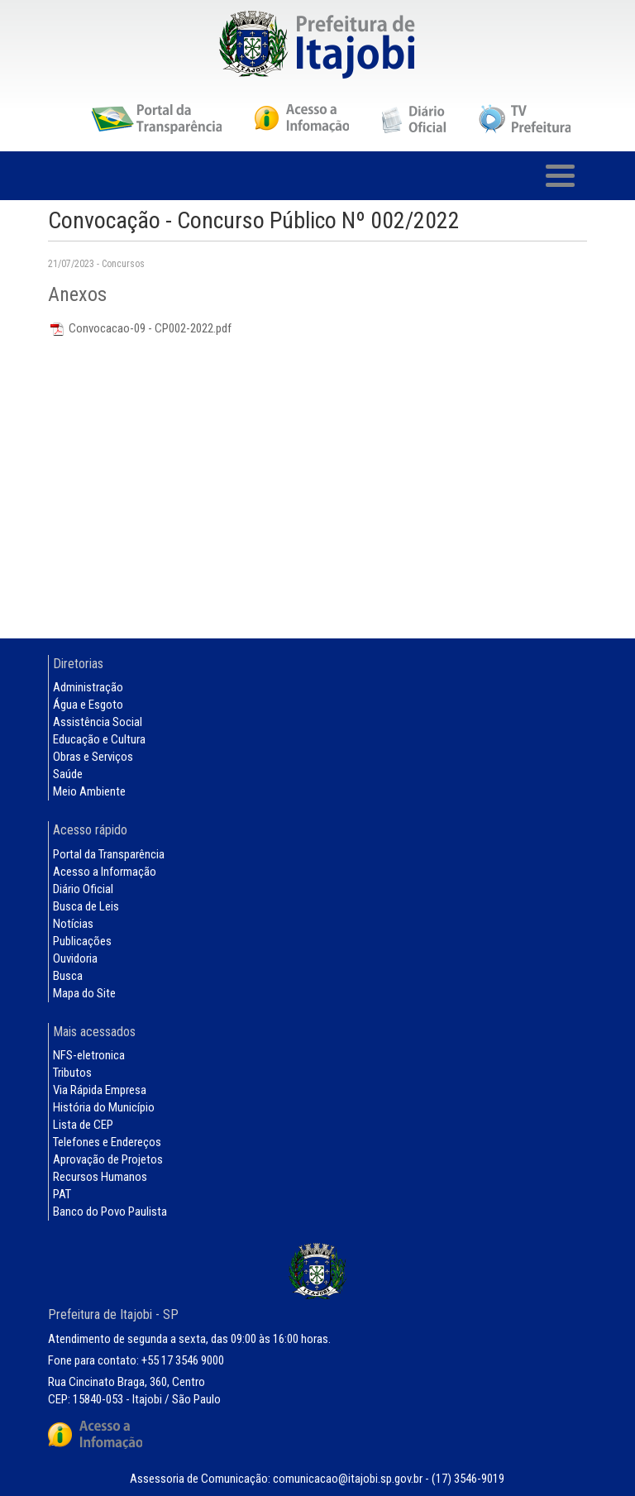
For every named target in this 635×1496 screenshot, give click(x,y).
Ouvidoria (75, 958)
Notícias (73, 923)
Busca (68, 975)
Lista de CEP (83, 1124)
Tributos (72, 1072)
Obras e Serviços (93, 756)
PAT (62, 1194)
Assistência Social (97, 722)
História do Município (104, 1107)
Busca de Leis (86, 906)
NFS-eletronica (89, 1055)
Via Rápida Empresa (99, 1090)
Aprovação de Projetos (108, 1159)
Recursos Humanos (100, 1176)
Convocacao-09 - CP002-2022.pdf (140, 328)
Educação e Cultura (99, 739)
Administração (88, 687)
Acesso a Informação (104, 871)
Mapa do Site (84, 993)
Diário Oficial (83, 889)
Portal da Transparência (109, 854)
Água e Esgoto (88, 704)
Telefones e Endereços (107, 1142)
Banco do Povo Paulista (110, 1211)
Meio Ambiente (89, 791)
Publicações (82, 941)
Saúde (68, 774)
